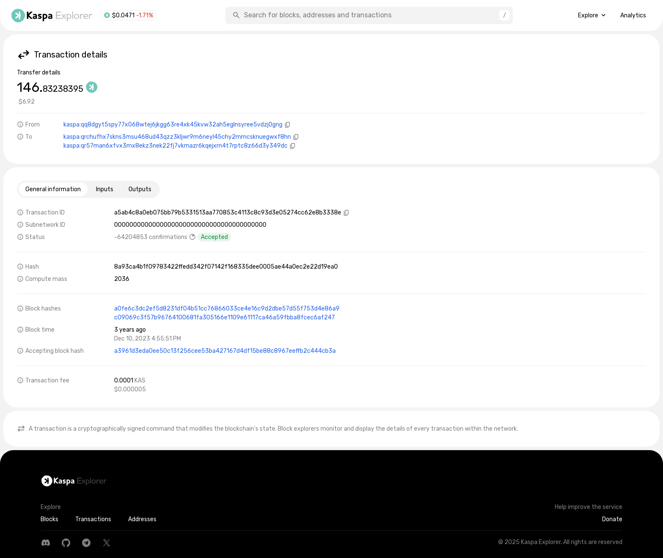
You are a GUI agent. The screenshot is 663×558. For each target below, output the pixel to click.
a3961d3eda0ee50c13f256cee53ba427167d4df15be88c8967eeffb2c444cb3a (225, 351)
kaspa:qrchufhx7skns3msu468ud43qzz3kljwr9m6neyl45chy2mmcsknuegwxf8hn (177, 136)
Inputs (104, 189)
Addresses (142, 519)
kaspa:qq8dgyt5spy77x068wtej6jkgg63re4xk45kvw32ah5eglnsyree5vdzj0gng (172, 124)
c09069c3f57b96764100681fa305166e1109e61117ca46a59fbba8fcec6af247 (224, 317)
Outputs (140, 189)
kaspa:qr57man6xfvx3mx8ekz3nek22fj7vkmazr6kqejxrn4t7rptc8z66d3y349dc (175, 145)
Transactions (93, 519)
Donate (612, 519)
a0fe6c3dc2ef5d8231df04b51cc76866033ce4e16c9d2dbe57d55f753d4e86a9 (227, 308)
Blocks (49, 519)
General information (53, 189)
